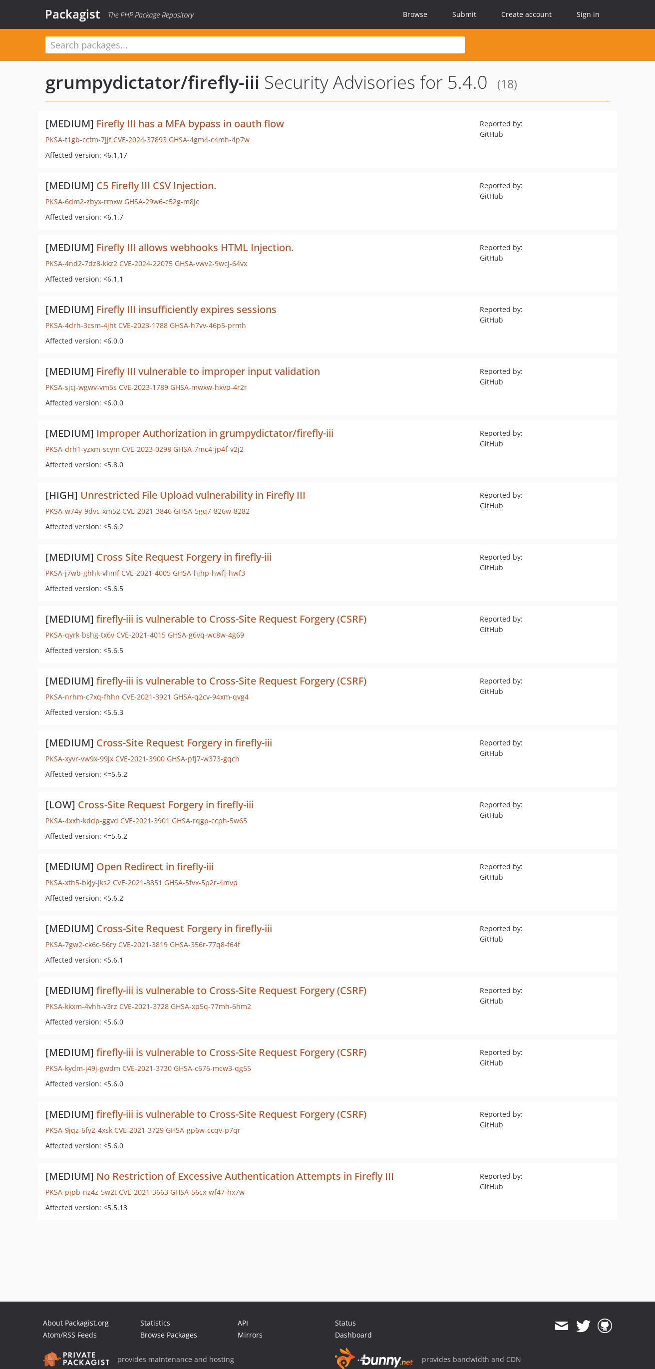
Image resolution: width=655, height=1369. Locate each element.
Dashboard (353, 1335)
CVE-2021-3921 (146, 696)
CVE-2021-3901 (145, 820)
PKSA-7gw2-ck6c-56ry (80, 944)
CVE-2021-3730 (147, 1068)
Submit (464, 14)
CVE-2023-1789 (143, 387)
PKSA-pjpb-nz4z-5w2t (81, 1192)
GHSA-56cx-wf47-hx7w (207, 1192)
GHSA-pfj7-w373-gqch (203, 758)
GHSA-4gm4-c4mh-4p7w (209, 139)
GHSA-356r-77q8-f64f (205, 944)
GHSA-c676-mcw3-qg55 (212, 1068)
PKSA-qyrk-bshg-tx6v (79, 635)
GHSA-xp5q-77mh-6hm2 (211, 1006)
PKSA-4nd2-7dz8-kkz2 (81, 263)
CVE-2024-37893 (140, 139)
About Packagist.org (76, 1323)
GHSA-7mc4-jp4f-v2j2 (208, 449)
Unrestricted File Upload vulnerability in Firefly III (193, 495)
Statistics (155, 1323)
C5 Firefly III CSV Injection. (156, 185)
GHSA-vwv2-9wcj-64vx (211, 263)
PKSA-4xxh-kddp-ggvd (81, 820)
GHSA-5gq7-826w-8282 (212, 511)
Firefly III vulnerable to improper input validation (208, 371)
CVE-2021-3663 (143, 1192)
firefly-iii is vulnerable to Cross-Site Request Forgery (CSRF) (231, 619)
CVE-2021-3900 (140, 758)
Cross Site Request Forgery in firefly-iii (184, 557)
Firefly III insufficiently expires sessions (186, 309)
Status (345, 1323)
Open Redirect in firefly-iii (155, 866)
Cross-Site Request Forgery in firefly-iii (184, 742)
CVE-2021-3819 (143, 944)
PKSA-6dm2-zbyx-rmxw (83, 201)
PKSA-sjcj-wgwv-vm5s (81, 387)
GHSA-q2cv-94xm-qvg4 (211, 696)
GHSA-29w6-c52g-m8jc (161, 201)
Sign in (588, 14)
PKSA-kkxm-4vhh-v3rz (81, 1006)
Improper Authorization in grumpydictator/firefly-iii (214, 433)
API (243, 1323)
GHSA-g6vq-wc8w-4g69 (206, 635)
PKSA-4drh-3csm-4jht (80, 325)
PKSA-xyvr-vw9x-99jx (79, 758)
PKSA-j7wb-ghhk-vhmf (82, 573)
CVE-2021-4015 (141, 635)
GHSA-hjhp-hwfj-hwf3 (209, 573)
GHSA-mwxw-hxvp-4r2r (208, 387)
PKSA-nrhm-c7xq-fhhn (82, 696)
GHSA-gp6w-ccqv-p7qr (203, 1130)
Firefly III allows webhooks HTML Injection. (195, 247)
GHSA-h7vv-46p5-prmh (208, 325)
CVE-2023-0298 (146, 449)
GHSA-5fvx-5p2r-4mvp (201, 882)
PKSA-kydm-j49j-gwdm (82, 1068)
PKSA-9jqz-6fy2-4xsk (78, 1130)
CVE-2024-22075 (146, 263)
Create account (526, 14)
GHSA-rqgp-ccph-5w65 (209, 820)
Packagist (72, 14)
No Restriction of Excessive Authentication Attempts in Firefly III (245, 1176)
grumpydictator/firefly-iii (152, 82)
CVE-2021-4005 (146, 573)
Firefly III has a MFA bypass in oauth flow (190, 123)
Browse (415, 14)
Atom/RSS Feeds (70, 1335)
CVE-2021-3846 (147, 511)
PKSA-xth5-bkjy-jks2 (78, 882)
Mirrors (250, 1335)
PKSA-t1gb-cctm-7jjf (78, 139)
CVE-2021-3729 (139, 1130)
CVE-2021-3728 (144, 1006)
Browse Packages (168, 1335)
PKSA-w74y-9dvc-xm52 (82, 511)
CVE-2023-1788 (143, 325)
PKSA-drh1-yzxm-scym (82, 449)
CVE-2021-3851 (137, 882)
